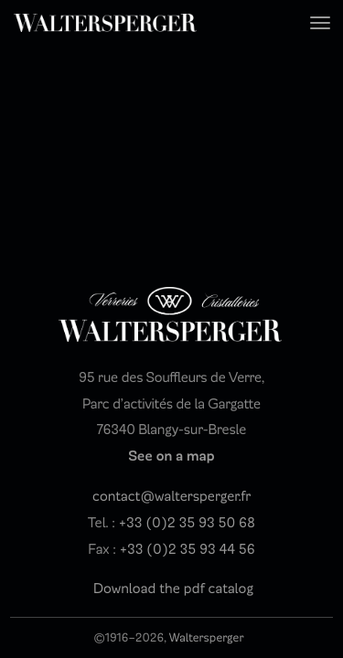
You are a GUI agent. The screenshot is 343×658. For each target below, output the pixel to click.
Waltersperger (206, 638)
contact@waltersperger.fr (171, 497)
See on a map (171, 457)
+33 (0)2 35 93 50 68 (187, 523)
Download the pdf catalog (173, 589)
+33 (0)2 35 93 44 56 (187, 550)
